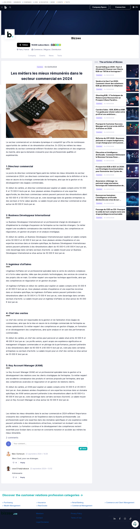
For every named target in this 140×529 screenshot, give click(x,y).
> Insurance (41, 503)
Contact (39, 518)
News (51, 57)
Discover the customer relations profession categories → (42, 495)
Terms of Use (76, 518)
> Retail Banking (77, 503)
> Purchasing (7, 503)
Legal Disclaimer (42, 522)
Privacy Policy (76, 513)
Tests (59, 57)
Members (40, 513)
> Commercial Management (81, 506)
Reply (22, 464)
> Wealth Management (11, 506)
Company (32, 57)
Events (42, 57)
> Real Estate (42, 506)
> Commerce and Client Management (119, 503)
